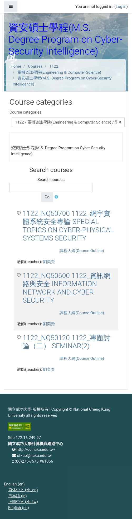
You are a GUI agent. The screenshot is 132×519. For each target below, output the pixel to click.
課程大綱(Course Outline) (82, 250)
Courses (35, 66)
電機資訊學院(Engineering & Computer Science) (59, 72)
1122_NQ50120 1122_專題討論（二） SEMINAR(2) (66, 342)
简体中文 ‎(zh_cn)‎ (23, 490)
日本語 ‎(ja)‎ (17, 496)
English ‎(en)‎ (14, 484)
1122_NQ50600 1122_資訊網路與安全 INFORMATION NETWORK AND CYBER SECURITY (66, 288)
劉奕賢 (49, 261)
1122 (53, 66)
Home (16, 66)
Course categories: (25, 112)
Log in (121, 6)
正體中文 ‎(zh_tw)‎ (23, 501)
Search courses (51, 179)
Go (47, 197)
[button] (57, 197)
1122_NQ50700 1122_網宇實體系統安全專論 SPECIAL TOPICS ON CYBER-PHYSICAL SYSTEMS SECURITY (68, 226)
